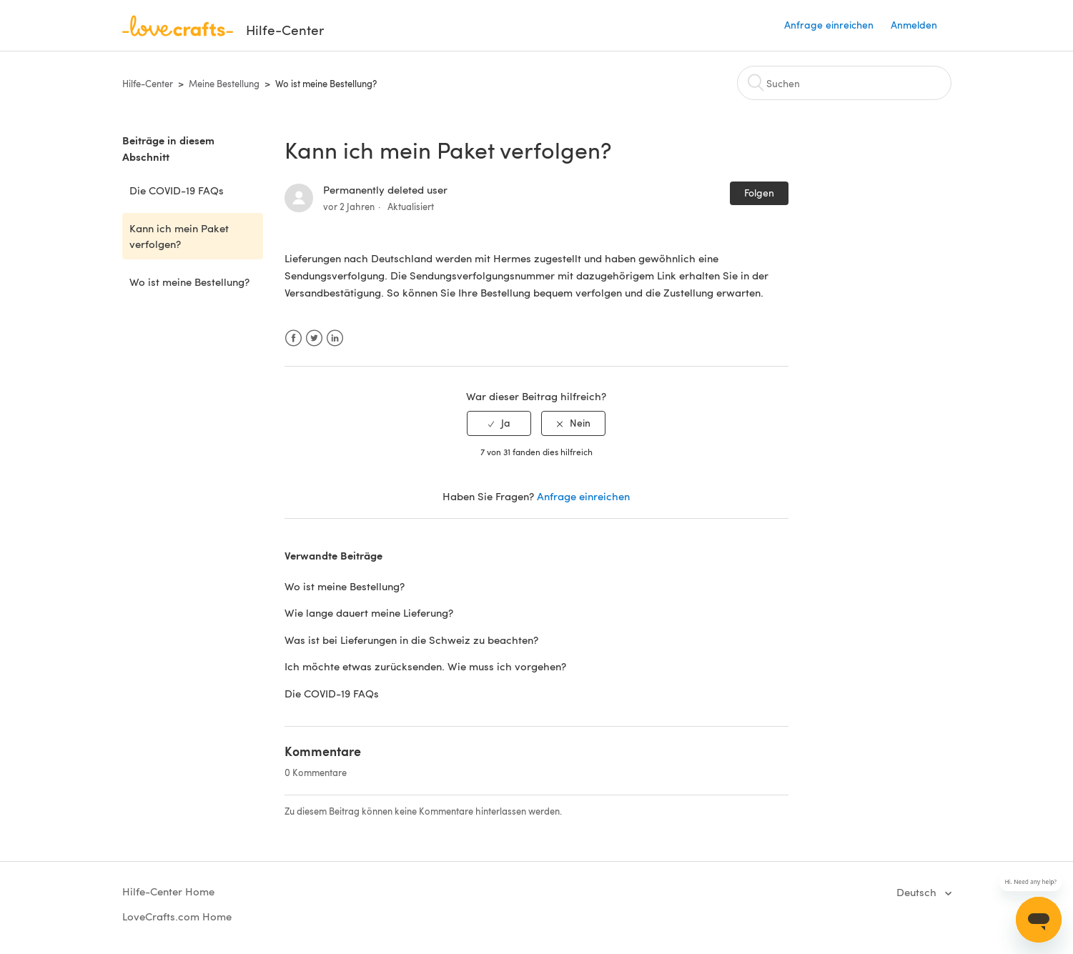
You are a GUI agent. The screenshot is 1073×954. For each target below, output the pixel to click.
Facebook (293, 338)
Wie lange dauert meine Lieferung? (369, 612)
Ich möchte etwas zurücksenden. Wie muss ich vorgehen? (425, 666)
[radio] (499, 423)
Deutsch (917, 892)
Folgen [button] (759, 192)
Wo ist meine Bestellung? (326, 83)
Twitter (314, 338)
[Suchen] (844, 83)
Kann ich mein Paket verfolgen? (179, 236)
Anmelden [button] (914, 24)
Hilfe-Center (147, 83)
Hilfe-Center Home (168, 891)
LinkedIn (335, 338)
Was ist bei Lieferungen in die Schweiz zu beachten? (411, 639)
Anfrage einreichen (829, 24)
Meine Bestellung (224, 83)
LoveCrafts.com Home (177, 916)
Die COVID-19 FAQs (176, 190)
